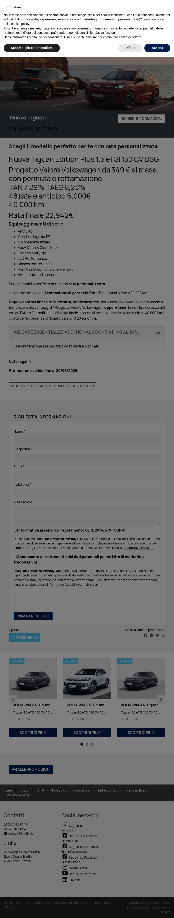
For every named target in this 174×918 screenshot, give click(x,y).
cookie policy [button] (20, 24)
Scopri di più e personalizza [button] (32, 48)
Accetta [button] (157, 48)
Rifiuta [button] (130, 48)
